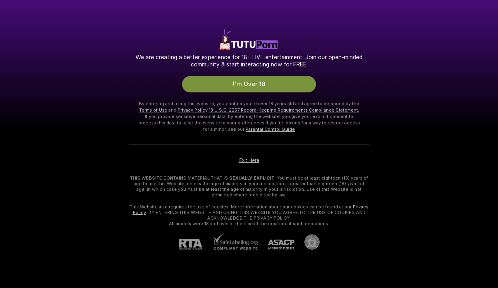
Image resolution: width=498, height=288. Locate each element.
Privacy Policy (193, 110)
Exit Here (249, 160)
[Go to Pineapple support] (307, 242)
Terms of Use (153, 110)
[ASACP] (276, 245)
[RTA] (195, 244)
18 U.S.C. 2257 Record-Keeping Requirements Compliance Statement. (284, 110)
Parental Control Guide (270, 129)
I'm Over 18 (249, 84)
